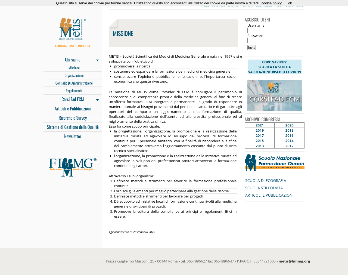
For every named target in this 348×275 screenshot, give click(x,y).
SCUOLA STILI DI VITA (264, 187)
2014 (289, 140)
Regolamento (74, 90)
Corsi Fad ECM (71, 100)
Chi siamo (71, 60)
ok (290, 3)
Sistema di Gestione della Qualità (71, 127)
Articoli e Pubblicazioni (73, 108)
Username (256, 25)
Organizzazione (74, 75)
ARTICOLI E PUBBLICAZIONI (269, 195)
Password (255, 35)
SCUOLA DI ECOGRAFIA (265, 180)
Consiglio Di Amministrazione (74, 83)
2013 (260, 145)
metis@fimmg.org (294, 261)
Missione (74, 67)
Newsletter (72, 136)
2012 (289, 145)
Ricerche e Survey (73, 118)
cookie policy (272, 3)
